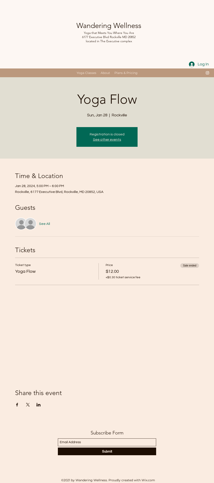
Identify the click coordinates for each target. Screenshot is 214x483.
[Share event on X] (28, 404)
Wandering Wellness (108, 25)
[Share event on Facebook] (17, 404)
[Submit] (107, 451)
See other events (107, 139)
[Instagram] (207, 73)
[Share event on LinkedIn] (38, 404)
